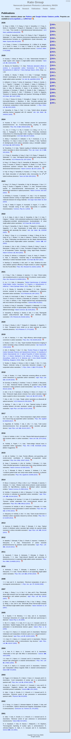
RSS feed (28, 19)
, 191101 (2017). (20, 428)
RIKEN (55, 5)
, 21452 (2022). (31, 223)
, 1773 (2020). (25, 329)
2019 (53, 48)
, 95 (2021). (35, 302)
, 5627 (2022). (35, 259)
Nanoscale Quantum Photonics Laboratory (32, 5)
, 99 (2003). (20, 696)
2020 (53, 45)
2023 (53, 35)
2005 (53, 89)
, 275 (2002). (27, 708)
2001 (53, 103)
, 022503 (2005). (24, 636)
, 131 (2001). (10, 730)
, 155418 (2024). (20, 127)
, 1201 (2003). (30, 689)
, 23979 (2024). (11, 145)
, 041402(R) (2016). (34, 445)
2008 (53, 82)
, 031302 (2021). (20, 317)
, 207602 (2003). (22, 682)
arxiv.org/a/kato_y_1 (17, 19)
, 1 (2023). (22, 209)
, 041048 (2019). (32, 340)
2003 (53, 96)
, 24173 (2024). (25, 136)
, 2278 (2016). (37, 438)
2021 (53, 41)
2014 (53, 65)
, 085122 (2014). (21, 503)
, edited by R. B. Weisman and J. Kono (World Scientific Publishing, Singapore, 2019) (24, 356)
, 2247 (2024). (22, 159)
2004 (53, 92)
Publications (36, 8)
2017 (53, 55)
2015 (53, 62)
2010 (53, 79)
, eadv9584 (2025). (31, 79)
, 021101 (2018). (21, 408)
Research (25, 8)
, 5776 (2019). (32, 367)
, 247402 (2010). (26, 574)
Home (18, 8)
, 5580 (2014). (19, 489)
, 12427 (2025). (11, 96)
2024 (53, 31)
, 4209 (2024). (28, 176)
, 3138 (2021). (25, 309)
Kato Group (35, 2)
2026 (53, 24)
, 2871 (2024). (31, 168)
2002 (53, 99)
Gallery (52, 8)
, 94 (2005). (17, 620)
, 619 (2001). (20, 721)
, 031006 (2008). (32, 584)
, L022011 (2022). (29, 267)
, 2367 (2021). (30, 293)
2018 (53, 52)
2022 (53, 38)
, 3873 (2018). (34, 396)
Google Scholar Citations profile (47, 16)
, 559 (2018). (23, 401)
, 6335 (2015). (20, 467)
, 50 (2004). (9, 670)
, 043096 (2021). (15, 279)
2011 (53, 75)
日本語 (68, 1)
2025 (53, 28)
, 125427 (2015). (20, 460)
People (45, 8)
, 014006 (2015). (27, 474)
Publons (29, 16)
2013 (53, 69)
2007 (53, 86)
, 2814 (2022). (13, 252)
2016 (53, 58)
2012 (53, 72)
